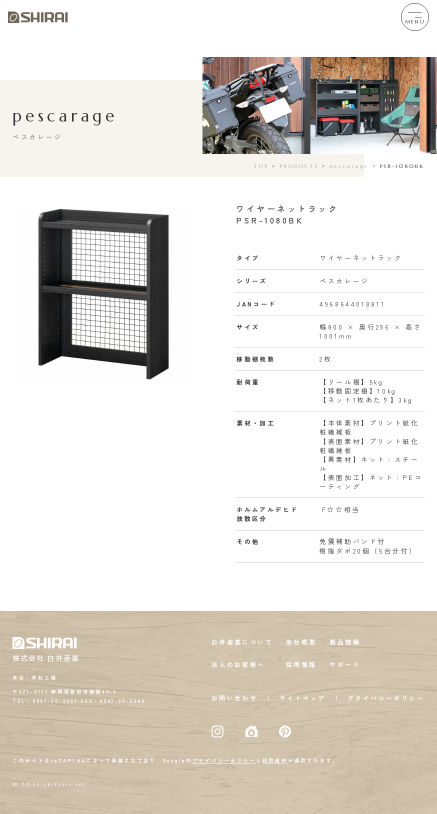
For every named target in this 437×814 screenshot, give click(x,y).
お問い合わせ (235, 698)
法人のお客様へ (239, 664)
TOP (261, 166)
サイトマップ (303, 698)
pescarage (349, 166)
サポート (345, 664)
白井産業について (242, 642)
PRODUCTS (299, 166)
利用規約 (275, 760)
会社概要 (301, 642)
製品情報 (345, 642)
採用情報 (301, 664)
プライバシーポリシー (386, 698)
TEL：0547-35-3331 (45, 701)
